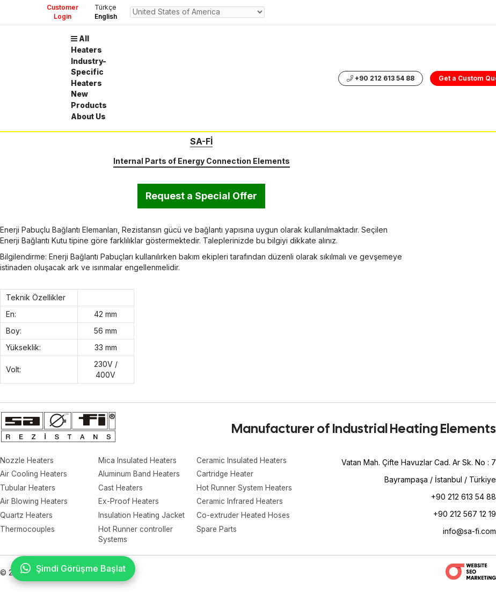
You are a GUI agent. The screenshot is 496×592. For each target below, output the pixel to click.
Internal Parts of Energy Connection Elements (201, 160)
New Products (89, 97)
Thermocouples (28, 530)
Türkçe (105, 7)
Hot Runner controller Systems (136, 536)
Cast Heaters (121, 488)
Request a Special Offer (201, 195)
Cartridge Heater (226, 474)
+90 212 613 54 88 (381, 77)
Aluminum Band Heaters (139, 474)
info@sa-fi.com (469, 531)
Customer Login (62, 11)
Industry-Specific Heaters (89, 70)
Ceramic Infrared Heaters (241, 502)
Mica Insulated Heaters (138, 460)
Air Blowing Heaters (34, 502)
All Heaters (87, 44)
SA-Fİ (201, 141)
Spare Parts (217, 530)
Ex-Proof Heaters (129, 502)
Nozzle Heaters (27, 460)
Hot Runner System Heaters (245, 488)
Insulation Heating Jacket (142, 516)
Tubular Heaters (28, 488)
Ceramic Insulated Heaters (242, 460)
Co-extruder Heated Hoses (245, 516)
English (105, 16)
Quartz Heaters (27, 516)
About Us (89, 113)
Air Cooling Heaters (34, 474)
